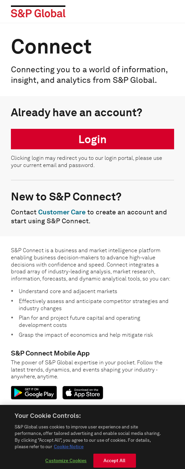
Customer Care (62, 212)
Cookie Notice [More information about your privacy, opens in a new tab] (68, 449)
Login (92, 139)
